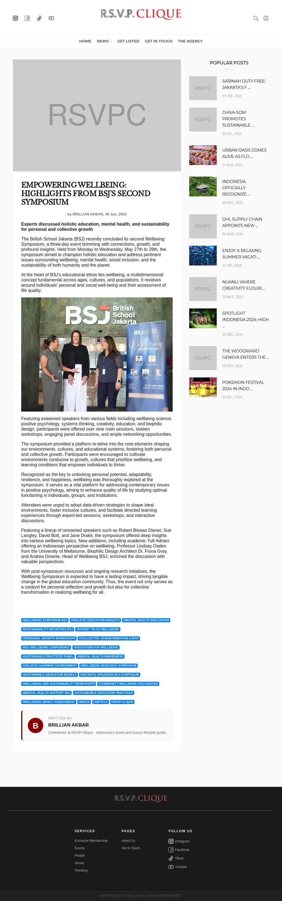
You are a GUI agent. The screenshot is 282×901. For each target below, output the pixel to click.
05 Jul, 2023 (232, 134)
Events (80, 848)
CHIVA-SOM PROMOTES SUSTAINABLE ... (238, 119)
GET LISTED (128, 41)
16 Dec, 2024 (232, 397)
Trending (81, 870)
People (80, 856)
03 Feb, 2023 (232, 96)
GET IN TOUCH (158, 41)
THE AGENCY (190, 41)
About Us (128, 841)
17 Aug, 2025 (232, 165)
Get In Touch (131, 848)
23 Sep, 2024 (232, 266)
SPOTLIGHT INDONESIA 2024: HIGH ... (245, 319)
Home (85, 41)
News (103, 41)
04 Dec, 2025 (232, 203)
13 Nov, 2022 (232, 366)
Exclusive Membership (91, 841)
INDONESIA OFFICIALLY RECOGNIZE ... (236, 188)
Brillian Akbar (87, 214)
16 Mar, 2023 (232, 234)
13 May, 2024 (232, 297)
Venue (79, 863)
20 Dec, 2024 (232, 335)
